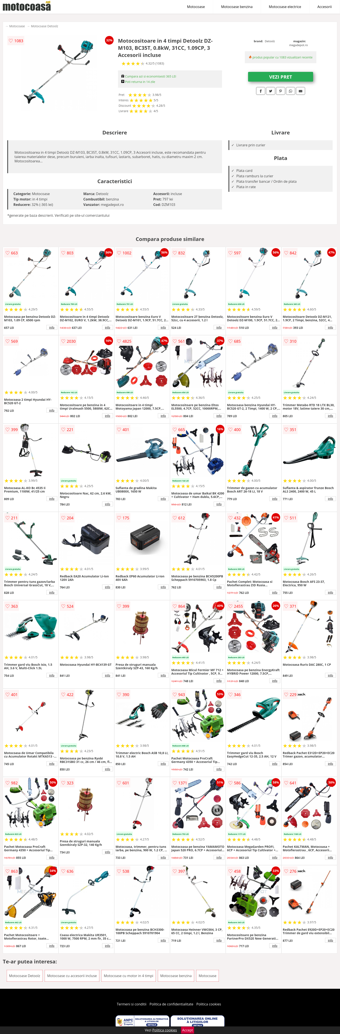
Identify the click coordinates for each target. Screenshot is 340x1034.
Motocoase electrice (285, 6)
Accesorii (324, 6)
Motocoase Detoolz (44, 26)
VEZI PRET (280, 76)
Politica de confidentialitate (171, 1004)
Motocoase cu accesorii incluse (72, 975)
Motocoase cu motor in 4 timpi (128, 975)
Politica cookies (208, 1004)
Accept (187, 1030)
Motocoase (196, 6)
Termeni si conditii (132, 1004)
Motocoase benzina (237, 6)
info (51, 327)
